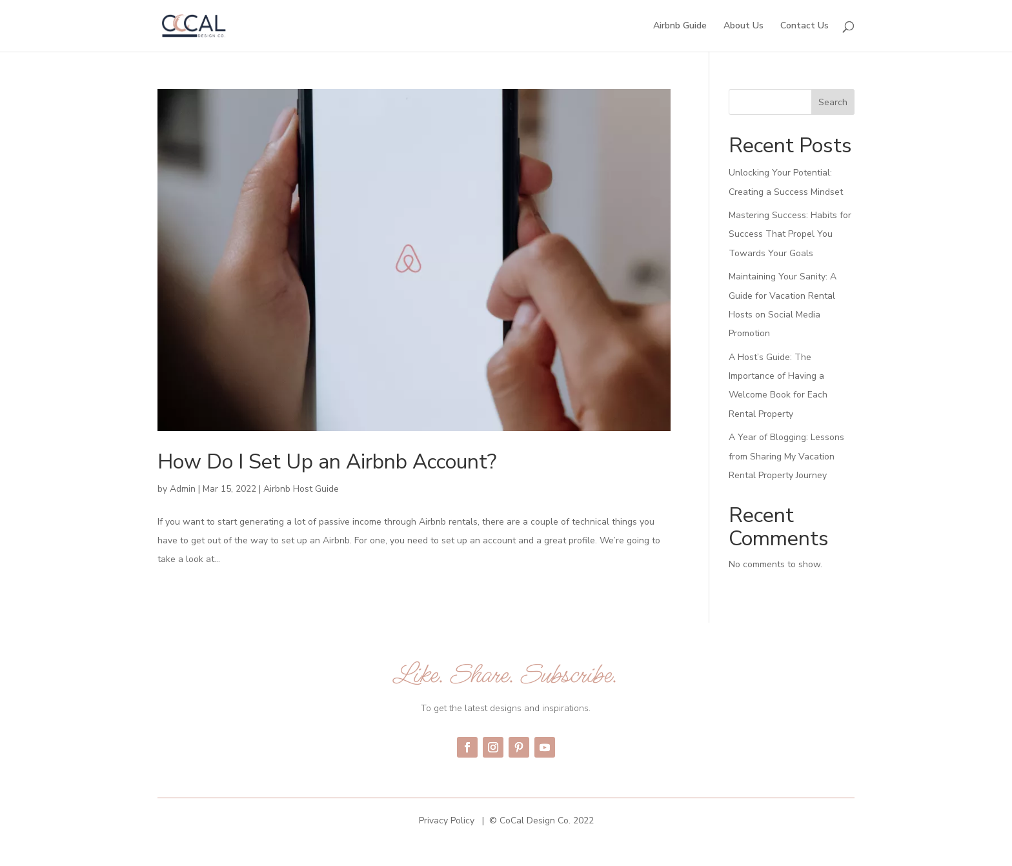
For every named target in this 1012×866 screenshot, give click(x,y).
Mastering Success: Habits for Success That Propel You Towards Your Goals (790, 234)
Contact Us (804, 26)
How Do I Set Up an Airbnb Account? (326, 462)
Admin (183, 489)
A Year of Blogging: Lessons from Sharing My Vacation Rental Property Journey (786, 456)
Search (832, 102)
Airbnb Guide (680, 26)
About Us (744, 26)
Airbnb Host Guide (301, 489)
